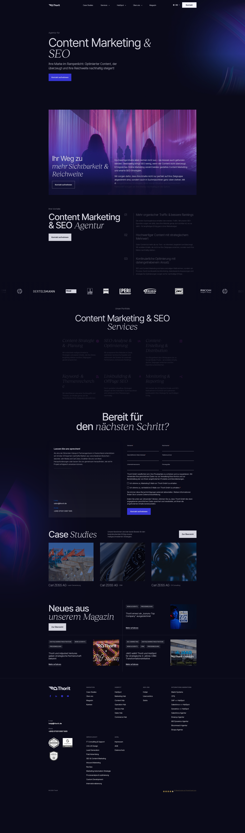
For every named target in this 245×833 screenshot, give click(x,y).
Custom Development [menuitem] (94, 779)
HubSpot (120, 5)
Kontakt (189, 5)
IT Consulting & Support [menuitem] (95, 742)
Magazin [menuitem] (89, 700)
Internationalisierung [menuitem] (94, 783)
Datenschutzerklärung (151, 494)
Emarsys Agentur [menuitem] (177, 717)
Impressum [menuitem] (119, 742)
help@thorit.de (55, 723)
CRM (142, 646)
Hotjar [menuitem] (145, 692)
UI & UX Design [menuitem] (92, 746)
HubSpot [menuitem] (118, 692)
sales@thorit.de (60, 503)
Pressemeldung (147, 606)
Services (104, 5)
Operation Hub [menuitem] (120, 704)
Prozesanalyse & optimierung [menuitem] (97, 775)
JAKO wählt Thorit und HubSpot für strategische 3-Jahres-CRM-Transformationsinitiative (141, 656)
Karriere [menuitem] (89, 704)
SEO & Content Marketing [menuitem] (96, 758)
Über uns (136, 5)
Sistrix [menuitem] (145, 700)
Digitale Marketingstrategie (60, 642)
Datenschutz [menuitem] (120, 750)
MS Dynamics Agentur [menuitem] (179, 721)
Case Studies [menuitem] (91, 692)
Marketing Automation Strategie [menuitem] (98, 771)
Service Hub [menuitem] (119, 709)
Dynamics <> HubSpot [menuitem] (180, 709)
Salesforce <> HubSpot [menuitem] (180, 704)
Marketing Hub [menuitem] (120, 696)
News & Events (132, 606)
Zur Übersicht (188, 534)
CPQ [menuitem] (173, 696)
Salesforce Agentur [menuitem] (178, 713)
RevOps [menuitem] (89, 767)
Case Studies (88, 5)
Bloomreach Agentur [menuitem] (179, 725)
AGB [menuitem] (116, 746)
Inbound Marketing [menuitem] (93, 763)
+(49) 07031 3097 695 (63, 511)
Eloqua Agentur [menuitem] (177, 730)
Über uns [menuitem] (89, 696)
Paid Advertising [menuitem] (92, 754)
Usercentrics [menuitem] (148, 696)
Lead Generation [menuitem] (92, 750)
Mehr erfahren (132, 628)
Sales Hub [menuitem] (118, 713)
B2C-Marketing (132, 642)
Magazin (153, 5)
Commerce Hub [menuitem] (121, 717)
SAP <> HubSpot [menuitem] (177, 700)
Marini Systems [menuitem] (177, 692)
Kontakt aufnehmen (60, 237)
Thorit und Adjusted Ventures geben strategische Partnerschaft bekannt (65, 656)
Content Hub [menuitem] (120, 700)
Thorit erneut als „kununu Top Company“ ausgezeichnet (140, 614)
